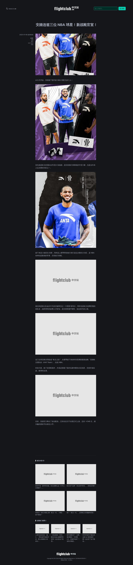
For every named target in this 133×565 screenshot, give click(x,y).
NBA (32, 44)
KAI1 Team (30, 43)
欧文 (32, 41)
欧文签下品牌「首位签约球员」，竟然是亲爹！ (81, 486)
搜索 (122, 8)
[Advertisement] (65, 439)
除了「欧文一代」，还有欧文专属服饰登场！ (81, 512)
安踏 (32, 40)
